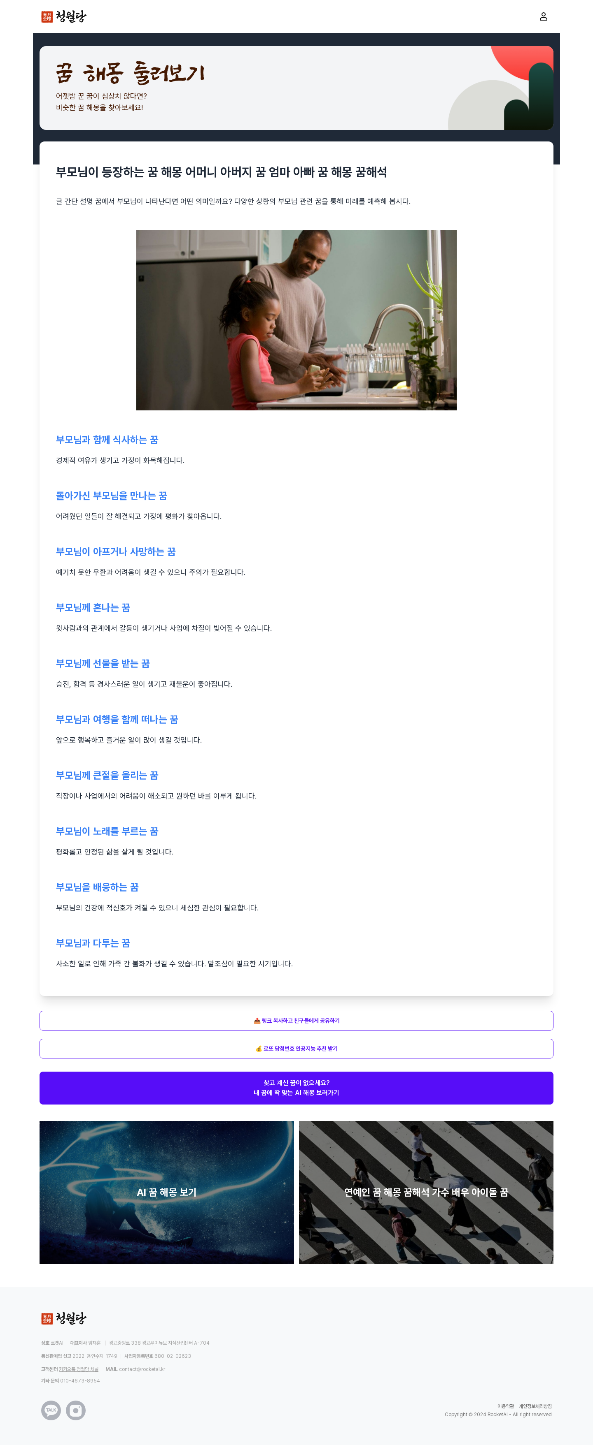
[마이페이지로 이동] (543, 16)
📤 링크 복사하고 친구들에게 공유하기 (297, 1020)
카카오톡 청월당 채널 (78, 1369)
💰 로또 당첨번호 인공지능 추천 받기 (296, 1048)
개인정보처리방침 (535, 1406)
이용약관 (505, 1406)
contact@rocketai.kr (142, 1369)
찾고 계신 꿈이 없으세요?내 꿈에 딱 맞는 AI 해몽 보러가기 (296, 1088)
